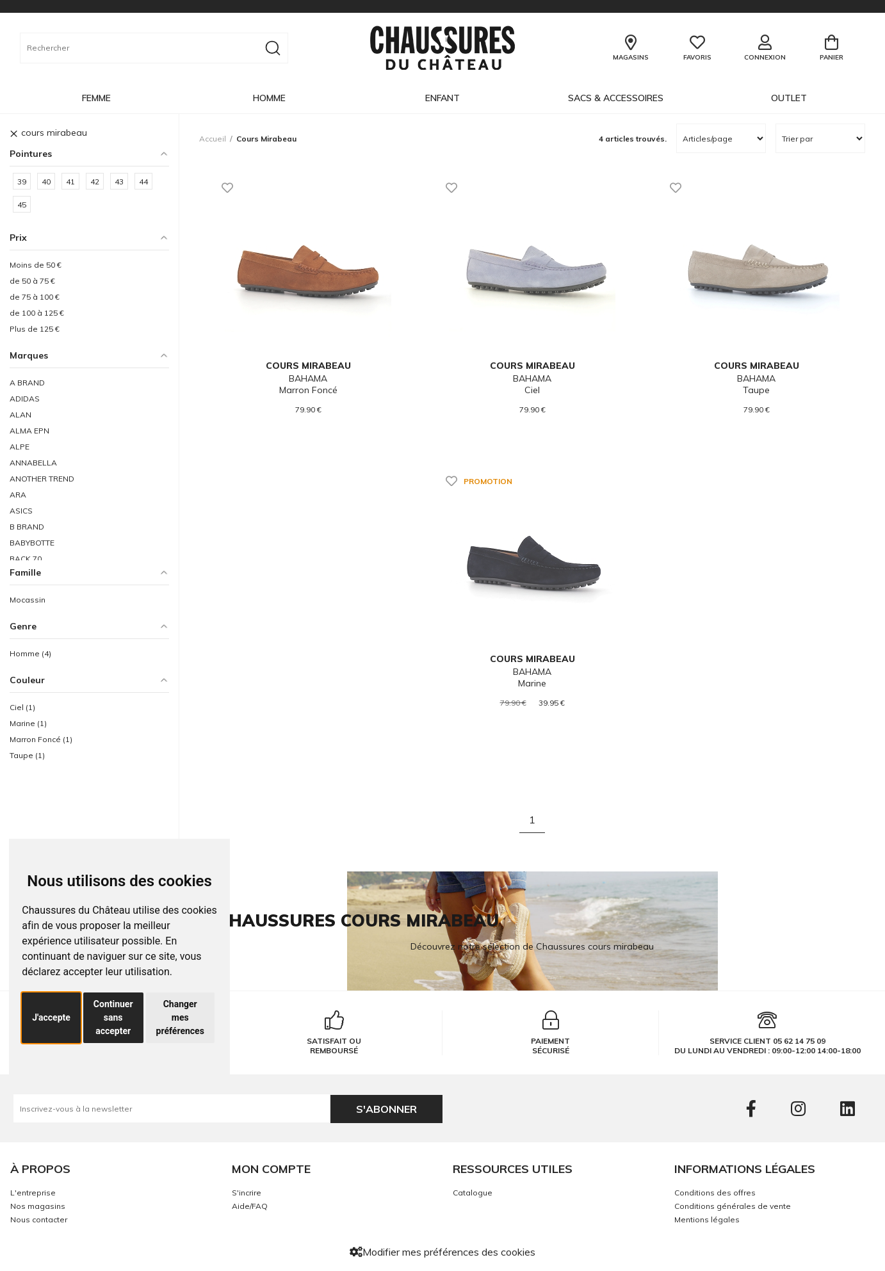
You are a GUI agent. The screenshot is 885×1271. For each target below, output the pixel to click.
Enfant (442, 98)
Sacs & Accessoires (615, 98)
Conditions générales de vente (732, 1206)
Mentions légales (707, 1219)
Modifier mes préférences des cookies (442, 1251)
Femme (96, 98)
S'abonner (386, 1109)
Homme (269, 98)
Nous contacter (38, 1219)
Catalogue (472, 1192)
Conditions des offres (715, 1192)
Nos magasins (37, 1206)
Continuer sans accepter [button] (113, 1017)
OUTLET (789, 98)
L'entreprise (33, 1192)
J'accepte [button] (51, 1017)
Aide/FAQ (250, 1206)
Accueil (212, 138)
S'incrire (246, 1192)
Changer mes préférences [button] (180, 1017)
